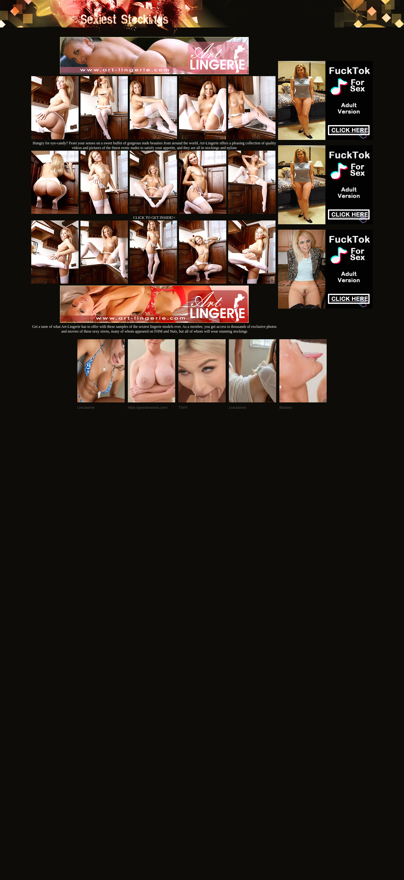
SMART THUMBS (213, 794)
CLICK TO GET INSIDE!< (154, 217)
